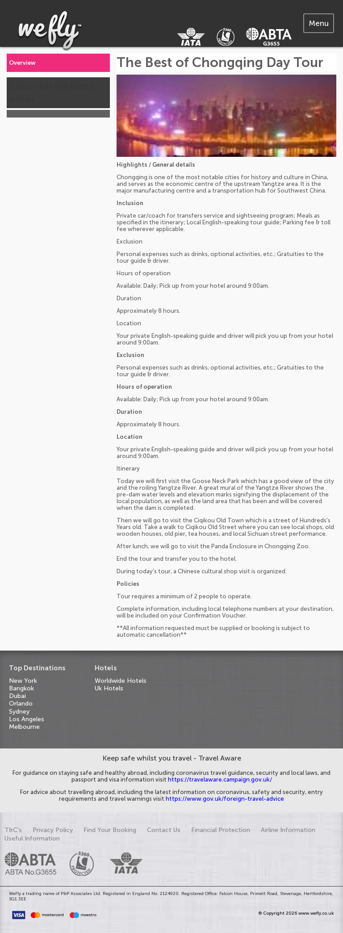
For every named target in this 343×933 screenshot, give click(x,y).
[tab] (318, 23)
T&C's (13, 830)
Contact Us (163, 830)
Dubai (17, 696)
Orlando (21, 703)
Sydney (19, 711)
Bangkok (21, 688)
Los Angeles (26, 719)
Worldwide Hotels (120, 681)
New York (23, 681)
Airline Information (288, 830)
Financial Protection (220, 830)
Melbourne (24, 727)
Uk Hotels (109, 688)
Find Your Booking (110, 830)
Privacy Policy (53, 830)
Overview (22, 62)
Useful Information (32, 838)
